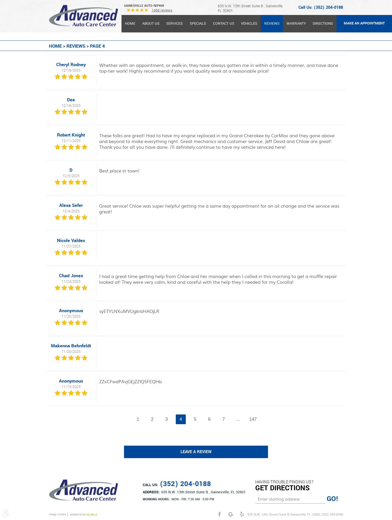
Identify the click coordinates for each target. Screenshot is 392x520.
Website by (83, 514)
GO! (332, 499)
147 (253, 419)
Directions (323, 23)
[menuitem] (130, 23)
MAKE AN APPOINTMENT (364, 23)
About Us (151, 23)
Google (231, 514)
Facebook (219, 514)
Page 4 (97, 46)
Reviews (272, 23)
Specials (198, 23)
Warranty (296, 23)
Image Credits (57, 514)
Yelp (242, 514)
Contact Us (223, 23)
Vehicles (249, 23)
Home (130, 23)
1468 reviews (162, 10)
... (238, 419)
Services (174, 23)
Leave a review (196, 452)
